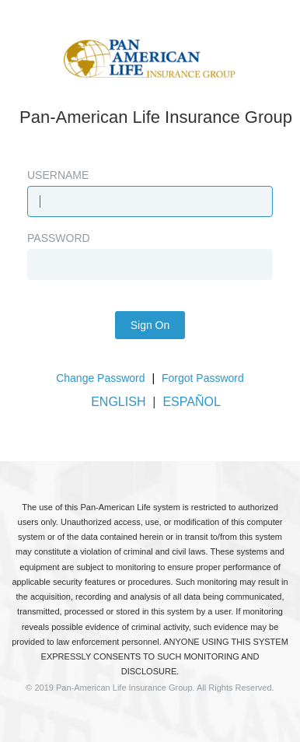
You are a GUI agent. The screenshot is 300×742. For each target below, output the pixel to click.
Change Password (100, 378)
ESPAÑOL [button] (191, 401)
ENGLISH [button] (118, 401)
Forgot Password (203, 378)
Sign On (150, 325)
